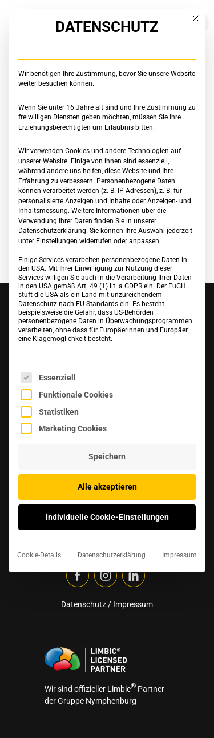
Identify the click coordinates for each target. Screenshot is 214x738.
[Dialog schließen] (196, 18)
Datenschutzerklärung (52, 231)
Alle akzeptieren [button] (107, 486)
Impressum (179, 555)
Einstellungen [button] (57, 241)
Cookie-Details (39, 555)
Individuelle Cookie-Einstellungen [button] (107, 517)
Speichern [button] (107, 456)
